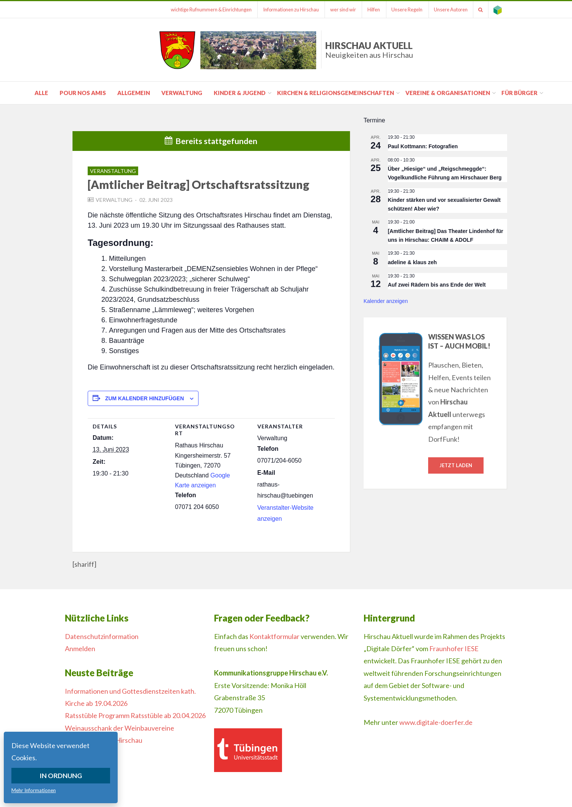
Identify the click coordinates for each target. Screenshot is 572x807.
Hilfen (368, 9)
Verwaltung (181, 92)
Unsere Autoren (448, 9)
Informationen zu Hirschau (284, 9)
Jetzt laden (456, 465)
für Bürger (519, 92)
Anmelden (80, 648)
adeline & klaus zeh (412, 262)
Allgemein (133, 92)
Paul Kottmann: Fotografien (423, 146)
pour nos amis (83, 92)
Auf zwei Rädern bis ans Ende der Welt (437, 285)
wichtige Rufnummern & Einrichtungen (202, 9)
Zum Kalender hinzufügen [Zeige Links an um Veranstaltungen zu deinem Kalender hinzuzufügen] (144, 398)
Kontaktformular (274, 636)
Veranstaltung (113, 171)
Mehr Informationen (33, 790)
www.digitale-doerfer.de (436, 722)
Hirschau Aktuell (369, 49)
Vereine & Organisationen (447, 92)
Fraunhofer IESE (454, 648)
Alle (41, 92)
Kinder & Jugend (240, 92)
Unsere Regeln (403, 9)
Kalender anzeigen (386, 301)
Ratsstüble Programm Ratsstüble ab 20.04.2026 (135, 715)
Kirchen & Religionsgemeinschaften (335, 92)
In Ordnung (60, 775)
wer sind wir (337, 9)
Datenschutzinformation (102, 636)
